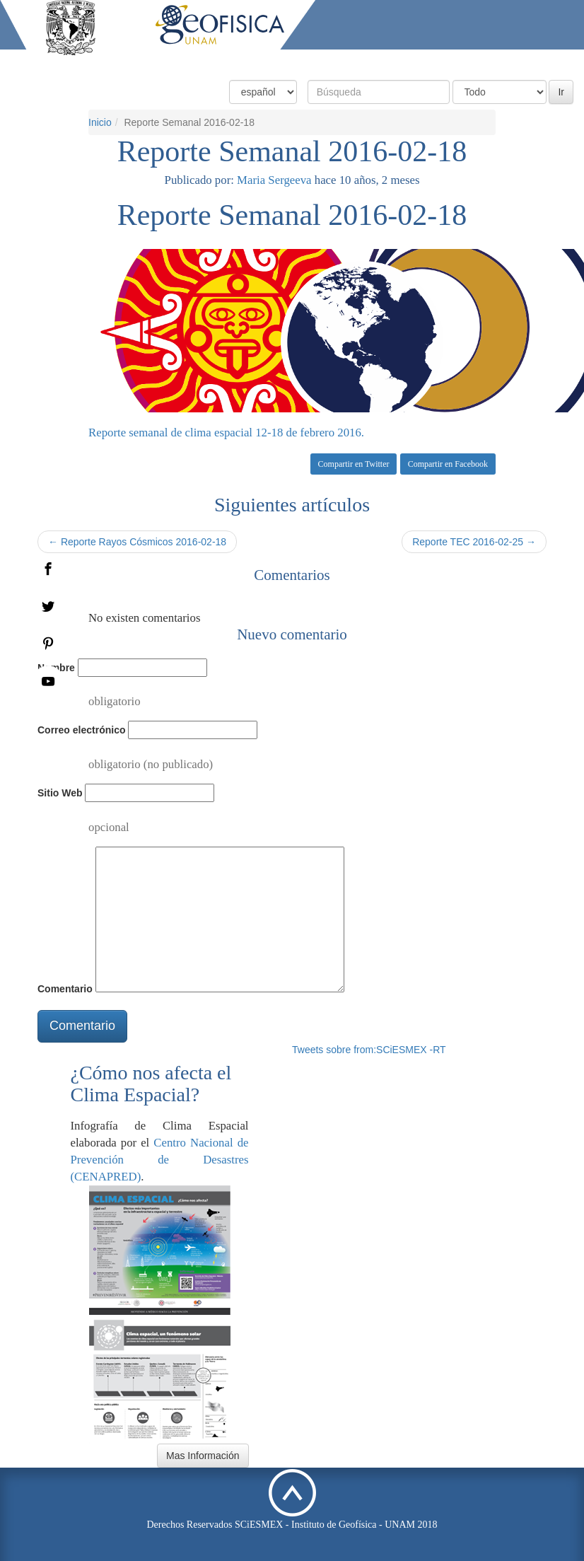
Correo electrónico (81, 730)
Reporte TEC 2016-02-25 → (474, 541)
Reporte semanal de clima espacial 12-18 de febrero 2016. (226, 432)
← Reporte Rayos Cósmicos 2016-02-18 (137, 541)
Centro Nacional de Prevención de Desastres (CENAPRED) (160, 1159)
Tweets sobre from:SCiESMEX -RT (369, 1049)
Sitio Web (60, 793)
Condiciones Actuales (261, 62)
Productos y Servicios (376, 62)
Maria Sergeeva (274, 180)
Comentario (65, 988)
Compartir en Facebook (448, 464)
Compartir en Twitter (354, 464)
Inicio (183, 62)
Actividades (470, 62)
